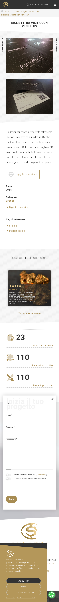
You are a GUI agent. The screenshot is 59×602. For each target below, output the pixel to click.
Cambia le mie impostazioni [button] (23, 593)
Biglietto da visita (30, 11)
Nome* (9, 403)
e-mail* (9, 415)
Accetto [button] (24, 581)
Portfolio (8, 11)
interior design (17, 230)
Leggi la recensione (26, 174)
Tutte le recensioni (29, 313)
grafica (13, 225)
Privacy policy (10, 598)
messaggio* (11, 439)
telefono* (10, 427)
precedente (2, 45)
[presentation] (20, 490)
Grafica (17, 11)
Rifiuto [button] (23, 587)
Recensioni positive (42, 365)
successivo (56, 45)
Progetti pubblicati (43, 385)
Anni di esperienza (43, 345)
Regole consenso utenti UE (26, 598)
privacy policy (41, 475)
